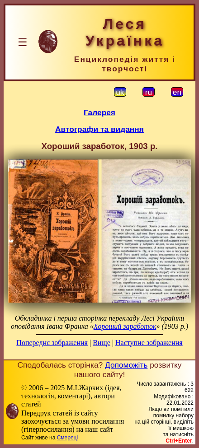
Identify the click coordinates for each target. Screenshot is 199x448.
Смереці (67, 437)
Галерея (99, 112)
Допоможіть (126, 364)
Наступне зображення (149, 342)
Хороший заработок (125, 326)
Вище (101, 342)
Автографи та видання (99, 129)
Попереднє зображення (52, 342)
